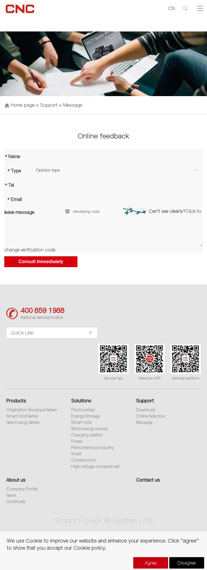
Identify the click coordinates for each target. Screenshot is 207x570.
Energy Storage (85, 416)
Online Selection (151, 416)
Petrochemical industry (92, 447)
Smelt (76, 454)
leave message (19, 212)
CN (171, 8)
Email (13, 199)
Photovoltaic (83, 410)
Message (72, 105)
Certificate (15, 502)
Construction (83, 460)
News (11, 495)
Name (12, 156)
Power (77, 441)
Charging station (87, 435)
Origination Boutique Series (31, 410)
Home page (22, 105)
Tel (9, 185)
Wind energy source (89, 429)
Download (145, 410)
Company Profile (22, 489)
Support (49, 105)
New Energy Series (23, 422)
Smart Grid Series (22, 416)
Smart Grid (81, 422)
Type (12, 170)
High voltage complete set (95, 466)
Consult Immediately (41, 261)
